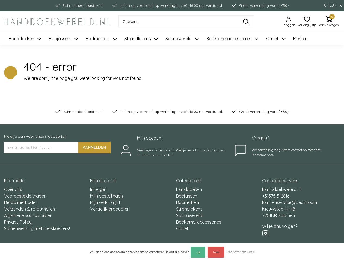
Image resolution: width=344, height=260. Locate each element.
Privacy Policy (18, 222)
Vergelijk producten (110, 209)
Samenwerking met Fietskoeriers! (37, 228)
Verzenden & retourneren (29, 209)
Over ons (13, 189)
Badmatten (187, 202)
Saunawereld (189, 215)
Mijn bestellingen (106, 196)
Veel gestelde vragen (25, 196)
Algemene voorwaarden (28, 215)
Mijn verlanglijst (105, 202)
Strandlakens (189, 209)
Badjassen (186, 196)
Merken (300, 38)
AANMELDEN (94, 147)
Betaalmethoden (21, 202)
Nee (216, 252)
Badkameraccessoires (198, 222)
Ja (198, 252)
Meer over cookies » (240, 252)
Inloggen (98, 189)
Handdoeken (189, 189)
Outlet (182, 228)
